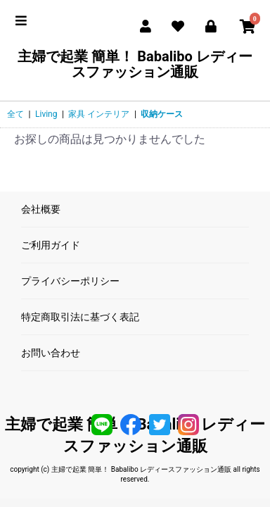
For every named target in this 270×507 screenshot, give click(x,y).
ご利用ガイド (50, 245)
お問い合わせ (50, 352)
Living (46, 114)
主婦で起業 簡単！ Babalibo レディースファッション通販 (135, 64)
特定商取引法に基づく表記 (80, 317)
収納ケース (162, 114)
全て (15, 114)
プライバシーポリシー (70, 281)
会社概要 (40, 209)
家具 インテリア (98, 114)
